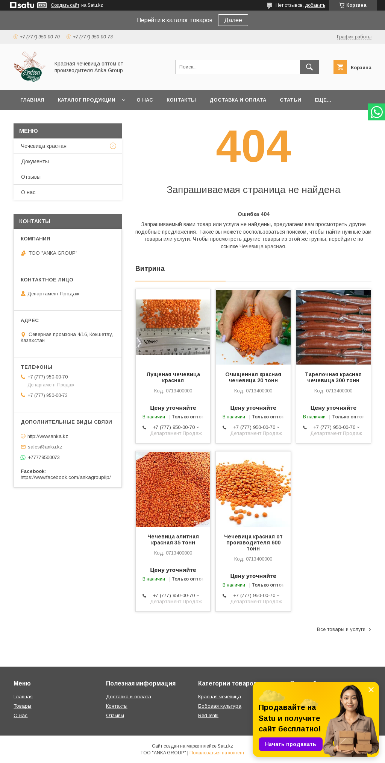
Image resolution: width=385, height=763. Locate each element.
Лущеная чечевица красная (173, 377)
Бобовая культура (219, 706)
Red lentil (208, 715)
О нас (144, 100)
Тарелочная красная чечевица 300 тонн (333, 377)
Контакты (181, 100)
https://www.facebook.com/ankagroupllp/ (66, 477)
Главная (32, 100)
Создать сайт (65, 5)
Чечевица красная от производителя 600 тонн (253, 542)
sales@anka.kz (45, 447)
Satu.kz (225, 746)
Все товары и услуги (341, 629)
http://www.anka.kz (47, 436)
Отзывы (31, 177)
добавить (315, 5)
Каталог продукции (86, 100)
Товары (22, 706)
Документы (35, 161)
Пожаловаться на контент (216, 752)
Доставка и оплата (237, 100)
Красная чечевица (219, 696)
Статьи (290, 100)
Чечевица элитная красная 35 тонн (173, 539)
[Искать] (309, 67)
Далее (233, 20)
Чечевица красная (262, 246)
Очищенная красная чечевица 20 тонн (253, 377)
